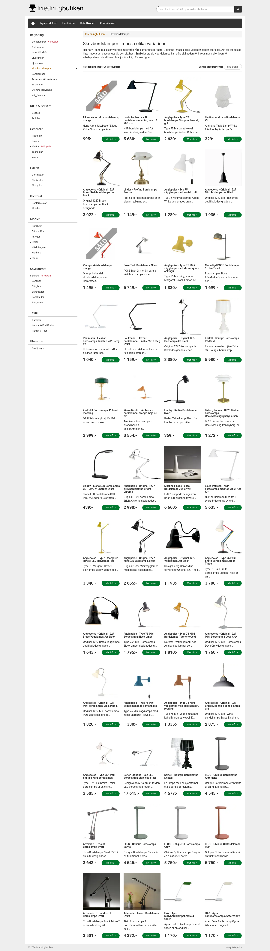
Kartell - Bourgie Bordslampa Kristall (181, 776)
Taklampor (37, 84)
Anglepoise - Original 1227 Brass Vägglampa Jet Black (99, 635)
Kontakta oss (108, 23)
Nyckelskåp (38, 180)
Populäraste (233, 67)
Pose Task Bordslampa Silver (141, 265)
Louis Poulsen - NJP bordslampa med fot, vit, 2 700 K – (223, 488)
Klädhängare (39, 247)
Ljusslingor (38, 57)
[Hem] (33, 23)
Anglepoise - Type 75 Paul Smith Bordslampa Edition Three (220, 561)
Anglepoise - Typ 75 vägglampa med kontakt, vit (180, 191)
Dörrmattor (38, 174)
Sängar (42, 275)
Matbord (36, 252)
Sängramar (38, 302)
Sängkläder (38, 297)
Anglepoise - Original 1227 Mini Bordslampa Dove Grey (221, 635)
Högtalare (37, 135)
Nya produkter (48, 23)
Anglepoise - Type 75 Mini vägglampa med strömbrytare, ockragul (182, 268)
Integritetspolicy (234, 947)
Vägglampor (38, 95)
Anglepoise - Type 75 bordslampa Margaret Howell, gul (181, 120)
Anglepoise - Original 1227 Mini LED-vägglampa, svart (139, 559)
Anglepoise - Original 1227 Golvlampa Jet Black (180, 339)
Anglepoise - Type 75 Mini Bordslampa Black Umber (139, 635)
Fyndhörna (68, 23)
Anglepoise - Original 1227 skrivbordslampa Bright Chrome (139, 488)
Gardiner (36, 320)
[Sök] (238, 9)
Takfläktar (37, 151)
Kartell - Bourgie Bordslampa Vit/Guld (222, 339)
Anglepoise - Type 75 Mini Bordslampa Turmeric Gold (180, 635)
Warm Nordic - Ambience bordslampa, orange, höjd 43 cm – (140, 413)
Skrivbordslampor (41, 68)
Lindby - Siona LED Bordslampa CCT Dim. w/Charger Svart (101, 487)
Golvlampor (38, 47)
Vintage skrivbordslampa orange (97, 267)
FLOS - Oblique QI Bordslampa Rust (222, 845)
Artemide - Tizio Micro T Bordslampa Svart (97, 914)
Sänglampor (38, 73)
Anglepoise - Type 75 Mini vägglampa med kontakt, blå (140, 704)
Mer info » (111, 139)
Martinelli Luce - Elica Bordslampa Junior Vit (177, 487)
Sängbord (37, 286)
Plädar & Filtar (39, 330)
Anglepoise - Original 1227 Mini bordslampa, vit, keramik (100, 704)
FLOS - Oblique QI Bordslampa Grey (182, 845)
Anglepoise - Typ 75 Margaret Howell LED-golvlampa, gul (100, 559)
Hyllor (35, 242)
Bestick (36, 112)
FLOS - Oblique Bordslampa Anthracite (221, 776)
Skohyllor (37, 185)
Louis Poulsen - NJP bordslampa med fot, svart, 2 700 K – (140, 120)
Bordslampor (45, 41)
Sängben (36, 280)
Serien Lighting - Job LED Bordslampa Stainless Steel (140, 776)
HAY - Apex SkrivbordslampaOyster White (222, 914)
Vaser (35, 157)
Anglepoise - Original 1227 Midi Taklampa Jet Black (220, 191)
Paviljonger (38, 348)
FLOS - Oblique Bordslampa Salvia (140, 845)
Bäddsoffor (38, 231)
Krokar (35, 141)
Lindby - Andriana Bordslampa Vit (222, 119)
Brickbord (37, 226)
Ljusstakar (37, 63)
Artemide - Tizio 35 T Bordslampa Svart (95, 845)
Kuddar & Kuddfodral (43, 325)
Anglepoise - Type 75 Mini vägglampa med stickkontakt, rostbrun (181, 705)
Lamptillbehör (39, 52)
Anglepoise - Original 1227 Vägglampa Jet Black (180, 559)
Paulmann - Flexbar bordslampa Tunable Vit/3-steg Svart (142, 341)
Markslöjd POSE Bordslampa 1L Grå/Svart (222, 267)
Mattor (41, 146)
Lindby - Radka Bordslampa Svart (180, 412)
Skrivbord (37, 208)
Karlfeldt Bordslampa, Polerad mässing (100, 412)
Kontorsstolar (39, 203)
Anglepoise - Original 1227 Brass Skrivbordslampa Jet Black (99, 192)
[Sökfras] (195, 9)
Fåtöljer (36, 236)
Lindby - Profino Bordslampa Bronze (140, 191)
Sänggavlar (38, 291)
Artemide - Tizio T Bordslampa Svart (141, 914)
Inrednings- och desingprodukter (56, 8)
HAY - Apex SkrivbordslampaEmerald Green (179, 916)
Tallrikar (36, 118)
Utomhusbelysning (42, 89)
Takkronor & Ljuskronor (44, 79)
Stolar (35, 258)
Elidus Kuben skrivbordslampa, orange (101, 119)
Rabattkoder (87, 23)
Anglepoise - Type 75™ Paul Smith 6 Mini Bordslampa (99, 776)
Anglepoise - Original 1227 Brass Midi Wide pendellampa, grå (222, 705)
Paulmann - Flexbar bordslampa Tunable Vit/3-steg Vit (101, 341)
